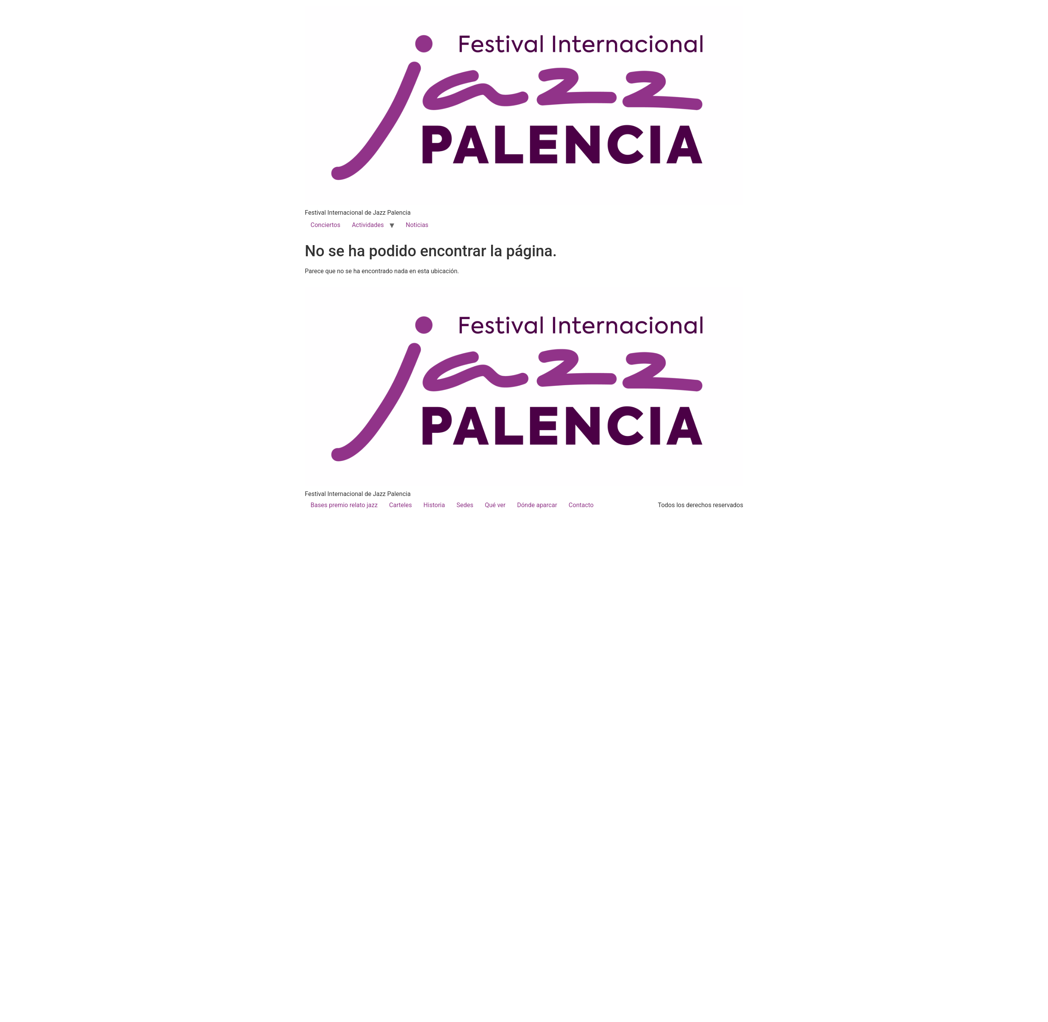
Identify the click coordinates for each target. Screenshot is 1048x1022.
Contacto (581, 505)
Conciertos (325, 225)
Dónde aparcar (537, 505)
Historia (434, 505)
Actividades (368, 225)
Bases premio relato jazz (344, 505)
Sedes (465, 505)
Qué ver (495, 505)
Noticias (417, 225)
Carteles (400, 505)
